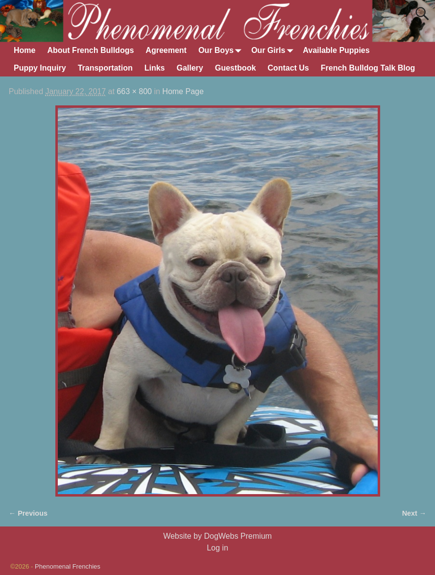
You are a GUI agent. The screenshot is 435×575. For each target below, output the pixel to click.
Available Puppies (336, 50)
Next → (414, 513)
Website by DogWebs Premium (217, 536)
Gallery (189, 68)
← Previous (28, 513)
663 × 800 (134, 91)
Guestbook (235, 68)
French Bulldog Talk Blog (368, 68)
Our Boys (221, 50)
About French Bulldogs (90, 50)
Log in (217, 548)
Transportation (105, 68)
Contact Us (288, 68)
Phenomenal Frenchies (67, 566)
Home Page (183, 91)
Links (155, 68)
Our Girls (274, 50)
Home (24, 50)
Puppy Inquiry (40, 68)
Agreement (166, 50)
